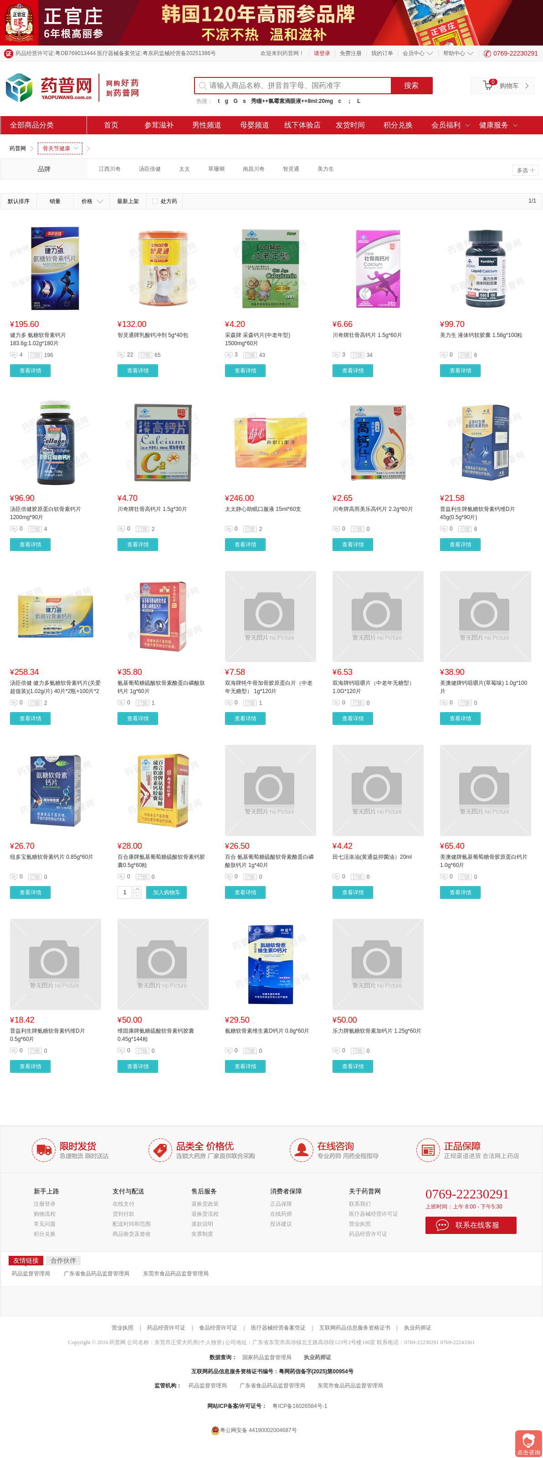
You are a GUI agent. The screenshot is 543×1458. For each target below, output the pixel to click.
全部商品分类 (32, 125)
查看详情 (30, 370)
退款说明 (202, 1224)
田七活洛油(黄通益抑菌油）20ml (372, 857)
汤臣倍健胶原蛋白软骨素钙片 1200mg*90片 (45, 513)
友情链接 (26, 1261)
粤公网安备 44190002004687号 (254, 1430)
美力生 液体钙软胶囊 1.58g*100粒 (481, 335)
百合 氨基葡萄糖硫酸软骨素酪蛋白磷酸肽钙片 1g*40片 (269, 861)
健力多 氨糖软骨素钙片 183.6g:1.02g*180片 (38, 339)
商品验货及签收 (132, 1234)
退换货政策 (205, 1204)
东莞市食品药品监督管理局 (176, 1273)
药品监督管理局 (31, 1273)
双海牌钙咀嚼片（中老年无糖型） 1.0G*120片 (374, 687)
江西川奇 (110, 169)
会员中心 (414, 53)
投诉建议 (281, 1224)
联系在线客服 (477, 1225)
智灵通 (291, 169)
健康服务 (493, 125)
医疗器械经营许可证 (373, 1214)
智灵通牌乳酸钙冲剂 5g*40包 (153, 335)
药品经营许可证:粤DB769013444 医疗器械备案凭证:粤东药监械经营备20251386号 (115, 53)
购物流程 (45, 1214)
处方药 (164, 201)
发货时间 (350, 125)
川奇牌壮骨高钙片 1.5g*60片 (367, 335)
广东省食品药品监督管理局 (96, 1273)
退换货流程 (205, 1214)
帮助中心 (454, 53)
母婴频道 (254, 125)
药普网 (18, 148)
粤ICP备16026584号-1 (299, 1406)
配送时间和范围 (132, 1224)
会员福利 (446, 125)
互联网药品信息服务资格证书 (354, 1328)
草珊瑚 (216, 169)
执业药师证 (417, 1328)
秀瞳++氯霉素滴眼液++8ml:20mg (292, 101)
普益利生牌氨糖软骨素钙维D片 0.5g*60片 (47, 1035)
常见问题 (45, 1224)
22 (130, 355)
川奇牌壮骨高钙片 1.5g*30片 (152, 509)
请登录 (322, 53)
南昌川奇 (254, 169)
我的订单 (382, 53)
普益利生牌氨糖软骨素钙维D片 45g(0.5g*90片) (477, 513)
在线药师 (281, 1214)
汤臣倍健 (150, 169)
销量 (55, 201)
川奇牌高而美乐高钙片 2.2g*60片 (373, 509)
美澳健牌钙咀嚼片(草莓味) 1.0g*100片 (483, 687)
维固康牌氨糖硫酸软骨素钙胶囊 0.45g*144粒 (156, 1035)
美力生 (326, 169)
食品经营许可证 (218, 1328)
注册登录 (45, 1204)
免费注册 (351, 53)
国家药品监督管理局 (267, 1357)
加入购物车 (166, 892)
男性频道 (206, 125)
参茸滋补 (159, 125)
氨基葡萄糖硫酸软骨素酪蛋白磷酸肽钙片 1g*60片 (161, 687)
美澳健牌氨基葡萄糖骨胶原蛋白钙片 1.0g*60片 (484, 861)
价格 (92, 201)
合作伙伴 (63, 1260)
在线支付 (123, 1204)
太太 (184, 169)
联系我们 (360, 1204)
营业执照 (360, 1224)
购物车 (509, 85)
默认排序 (19, 201)
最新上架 (128, 201)
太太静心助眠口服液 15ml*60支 (263, 509)
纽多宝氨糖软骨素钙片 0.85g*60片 (51, 857)
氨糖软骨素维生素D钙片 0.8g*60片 (267, 1031)
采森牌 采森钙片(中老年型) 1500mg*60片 (257, 339)
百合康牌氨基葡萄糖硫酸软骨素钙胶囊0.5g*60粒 (161, 861)
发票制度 (202, 1234)
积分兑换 (398, 125)
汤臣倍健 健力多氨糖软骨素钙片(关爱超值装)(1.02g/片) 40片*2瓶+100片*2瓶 (55, 687)
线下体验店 (302, 125)
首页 (111, 125)
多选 (526, 170)
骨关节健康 (60, 148)
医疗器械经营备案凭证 (278, 1328)
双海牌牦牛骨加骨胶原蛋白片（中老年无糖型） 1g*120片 (268, 687)
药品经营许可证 (368, 1234)
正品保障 (281, 1204)
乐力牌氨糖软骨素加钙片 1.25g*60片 (377, 1031)
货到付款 (123, 1214)
